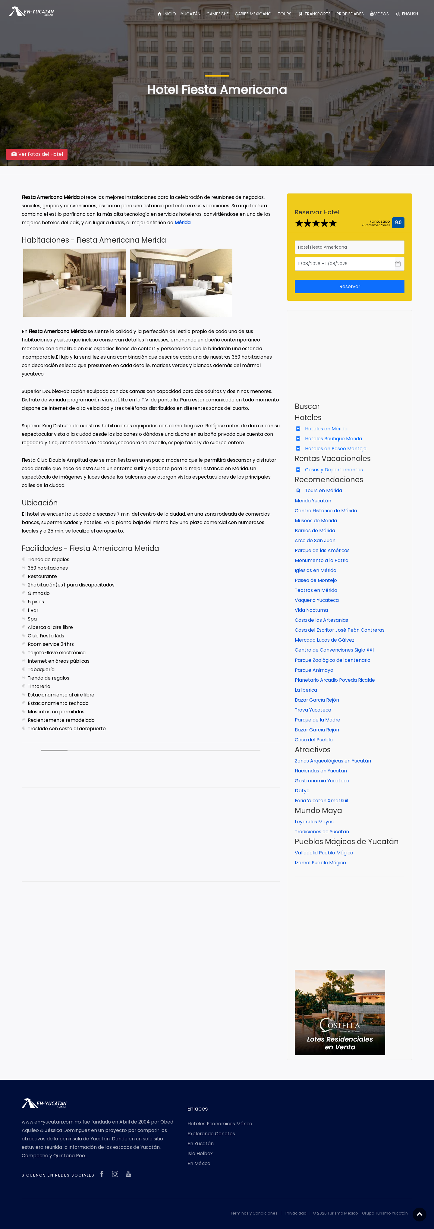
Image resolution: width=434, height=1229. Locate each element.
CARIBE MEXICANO (253, 14)
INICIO (166, 14)
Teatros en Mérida (316, 590)
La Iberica (306, 690)
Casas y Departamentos (329, 470)
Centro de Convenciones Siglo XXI (334, 650)
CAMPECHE (217, 14)
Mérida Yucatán (313, 501)
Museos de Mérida (316, 520)
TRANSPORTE (314, 14)
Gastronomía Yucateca (322, 781)
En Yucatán (200, 1143)
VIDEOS (379, 14)
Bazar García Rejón (317, 700)
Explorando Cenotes (211, 1133)
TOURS (284, 14)
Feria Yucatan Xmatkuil (321, 800)
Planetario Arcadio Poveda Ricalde (335, 680)
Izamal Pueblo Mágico (320, 863)
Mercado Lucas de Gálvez (324, 640)
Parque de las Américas (322, 550)
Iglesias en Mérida (315, 570)
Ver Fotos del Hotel (37, 154)
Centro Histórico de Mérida (326, 511)
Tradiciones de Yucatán (322, 831)
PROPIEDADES (350, 14)
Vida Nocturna (311, 610)
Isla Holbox (199, 1153)
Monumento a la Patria (321, 560)
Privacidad (296, 1213)
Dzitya (302, 790)
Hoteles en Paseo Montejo (330, 448)
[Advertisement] (151, 839)
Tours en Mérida (318, 490)
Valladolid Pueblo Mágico (324, 853)
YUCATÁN (190, 14)
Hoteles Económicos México (219, 1124)
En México (198, 1163)
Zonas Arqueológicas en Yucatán (333, 761)
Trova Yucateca (313, 710)
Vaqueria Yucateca (317, 600)
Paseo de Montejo (316, 580)
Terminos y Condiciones (254, 1213)
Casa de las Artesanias (321, 620)
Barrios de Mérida (315, 530)
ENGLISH (406, 14)
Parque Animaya (314, 670)
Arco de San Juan (315, 540)
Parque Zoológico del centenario (332, 660)
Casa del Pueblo (314, 740)
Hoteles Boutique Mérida (328, 438)
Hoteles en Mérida (321, 429)
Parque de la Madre (317, 720)
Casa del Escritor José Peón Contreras (340, 630)
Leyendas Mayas (314, 822)
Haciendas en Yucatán (321, 771)
